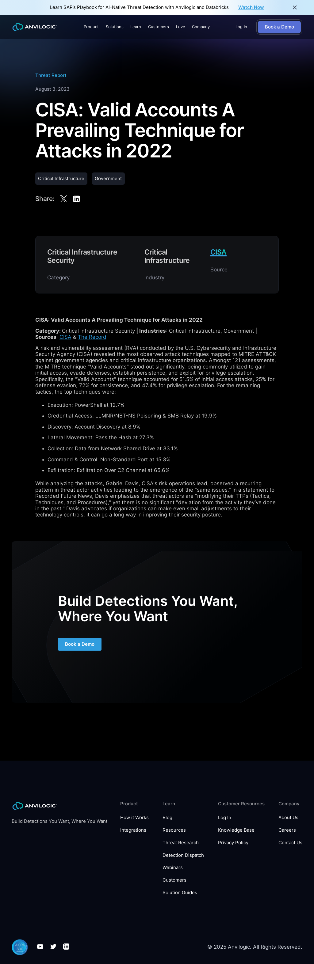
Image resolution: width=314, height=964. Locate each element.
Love (180, 26)
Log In (241, 26)
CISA (65, 337)
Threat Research (181, 842)
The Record (92, 337)
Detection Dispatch (183, 855)
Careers (287, 830)
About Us (288, 817)
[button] (91, 27)
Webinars (173, 867)
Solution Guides (180, 892)
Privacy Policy (233, 842)
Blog (167, 817)
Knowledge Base (236, 830)
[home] (35, 27)
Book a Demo (79, 645)
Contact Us (290, 842)
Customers (158, 26)
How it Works (134, 817)
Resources (174, 830)
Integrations (133, 830)
